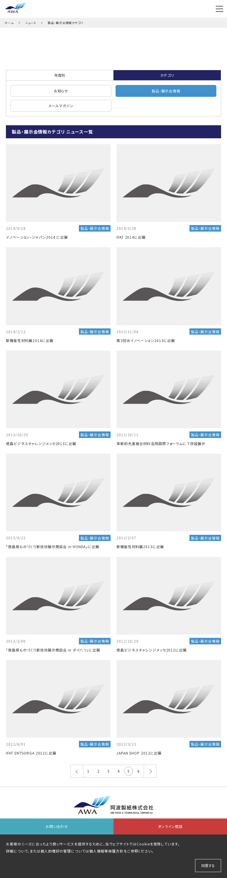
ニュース (31, 22)
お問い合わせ (57, 826)
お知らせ (61, 90)
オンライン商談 (170, 826)
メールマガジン (60, 105)
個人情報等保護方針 (106, 850)
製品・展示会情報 (166, 90)
